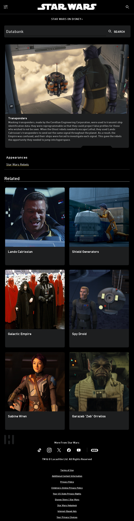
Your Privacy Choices (67, 517)
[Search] (67, 31)
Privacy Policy (67, 481)
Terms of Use (67, 470)
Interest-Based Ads (67, 511)
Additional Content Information (67, 476)
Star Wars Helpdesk (67, 505)
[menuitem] (6, 6)
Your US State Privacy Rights (67, 493)
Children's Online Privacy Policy (67, 487)
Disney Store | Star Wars (67, 499)
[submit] (127, 6)
